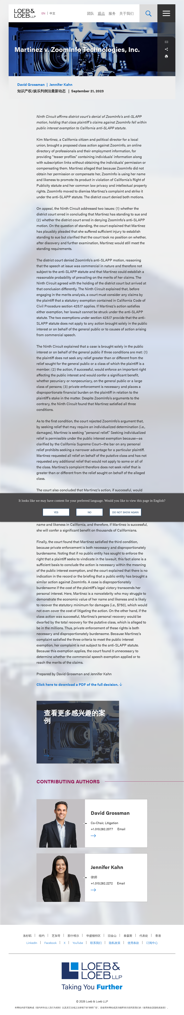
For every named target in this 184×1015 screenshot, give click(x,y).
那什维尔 (73, 935)
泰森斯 (128, 935)
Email (121, 829)
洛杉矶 (27, 935)
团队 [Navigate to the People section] (90, 13)
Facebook (50, 943)
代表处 (143, 935)
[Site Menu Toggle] (166, 13)
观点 (101, 13)
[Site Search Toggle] (148, 13)
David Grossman (31, 84)
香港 (158, 935)
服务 (112, 13)
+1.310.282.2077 (102, 829)
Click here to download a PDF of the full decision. (77, 684)
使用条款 (133, 943)
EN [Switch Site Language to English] (43, 13)
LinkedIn (31, 943)
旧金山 (112, 935)
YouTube (78, 943)
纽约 (42, 935)
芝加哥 (56, 935)
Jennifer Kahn (60, 84)
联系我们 (96, 943)
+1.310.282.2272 (102, 883)
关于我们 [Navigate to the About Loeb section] (126, 13)
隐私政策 (114, 943)
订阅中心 (152, 943)
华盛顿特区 (93, 935)
